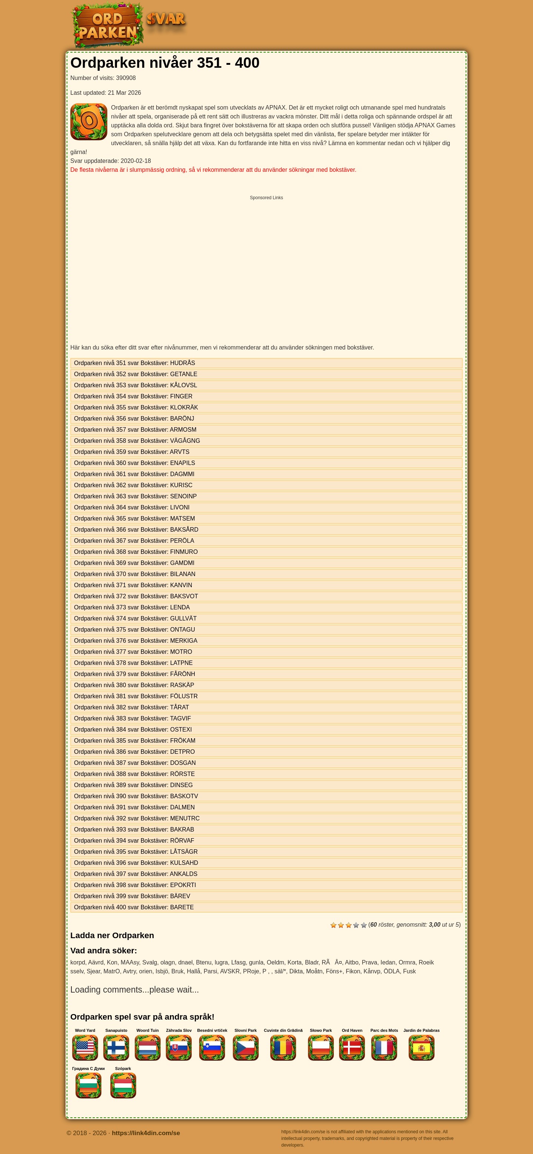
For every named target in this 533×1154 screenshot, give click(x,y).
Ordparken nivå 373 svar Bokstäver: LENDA (132, 607)
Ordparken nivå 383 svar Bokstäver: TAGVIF (132, 718)
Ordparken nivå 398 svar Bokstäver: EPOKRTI (135, 885)
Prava (369, 962)
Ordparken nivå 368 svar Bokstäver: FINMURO (136, 552)
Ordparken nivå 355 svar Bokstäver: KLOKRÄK (136, 407)
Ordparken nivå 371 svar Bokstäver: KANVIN (133, 585)
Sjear (93, 971)
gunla (256, 962)
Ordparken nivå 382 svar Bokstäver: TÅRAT (131, 707)
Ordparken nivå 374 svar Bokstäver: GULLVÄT (135, 618)
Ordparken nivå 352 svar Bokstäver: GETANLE (135, 374)
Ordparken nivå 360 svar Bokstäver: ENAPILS (134, 463)
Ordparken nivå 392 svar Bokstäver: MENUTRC (137, 818)
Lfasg (238, 962)
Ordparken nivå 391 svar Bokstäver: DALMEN (134, 807)
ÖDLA (391, 971)
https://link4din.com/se (146, 1133)
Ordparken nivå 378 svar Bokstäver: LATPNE (133, 663)
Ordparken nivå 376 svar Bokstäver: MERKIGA (135, 641)
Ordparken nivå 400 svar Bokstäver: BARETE (134, 907)
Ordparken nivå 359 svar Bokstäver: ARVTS (132, 452)
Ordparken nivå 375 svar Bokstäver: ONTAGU (134, 629)
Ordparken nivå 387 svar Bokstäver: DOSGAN (135, 763)
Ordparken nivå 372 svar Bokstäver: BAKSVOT (136, 596)
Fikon (353, 971)
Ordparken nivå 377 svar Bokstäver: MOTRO (133, 652)
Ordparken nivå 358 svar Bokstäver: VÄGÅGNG (137, 441)
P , (266, 971)
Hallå (193, 971)
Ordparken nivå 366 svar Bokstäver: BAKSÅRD (136, 529)
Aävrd (96, 962)
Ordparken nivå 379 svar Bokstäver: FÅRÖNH (134, 674)
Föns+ (334, 971)
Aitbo (351, 962)
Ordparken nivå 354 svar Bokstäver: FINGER (133, 396)
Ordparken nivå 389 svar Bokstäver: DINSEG (133, 785)
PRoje (251, 971)
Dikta (296, 971)
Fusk (409, 971)
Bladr (311, 962)
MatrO (112, 971)
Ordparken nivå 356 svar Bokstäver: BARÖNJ (134, 418)
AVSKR (230, 971)
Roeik (426, 962)
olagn (167, 962)
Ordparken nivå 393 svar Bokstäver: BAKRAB (134, 829)
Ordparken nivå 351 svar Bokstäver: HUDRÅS (134, 363)
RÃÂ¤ (332, 962)
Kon (112, 962)
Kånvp (371, 971)
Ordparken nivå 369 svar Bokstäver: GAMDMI (134, 563)
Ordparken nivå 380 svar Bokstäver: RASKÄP (134, 685)
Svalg (149, 962)
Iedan (388, 962)
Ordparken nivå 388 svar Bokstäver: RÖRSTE (134, 774)
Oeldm (275, 962)
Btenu (203, 962)
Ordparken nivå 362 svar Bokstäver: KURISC (133, 485)
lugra (221, 962)
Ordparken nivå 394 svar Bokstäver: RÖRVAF (134, 840)
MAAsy (130, 962)
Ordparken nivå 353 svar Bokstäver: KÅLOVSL (135, 385)
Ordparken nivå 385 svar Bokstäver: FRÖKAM (134, 740)
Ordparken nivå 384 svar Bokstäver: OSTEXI (133, 729)
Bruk (177, 971)
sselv (76, 971)
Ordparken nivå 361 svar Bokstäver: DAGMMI (134, 474)
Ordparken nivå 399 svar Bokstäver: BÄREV (132, 896)
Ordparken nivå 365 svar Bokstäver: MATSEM (134, 518)
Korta (295, 962)
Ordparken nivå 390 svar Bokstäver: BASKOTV (136, 796)
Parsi (210, 971)
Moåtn (314, 971)
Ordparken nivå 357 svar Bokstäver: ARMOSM (135, 430)
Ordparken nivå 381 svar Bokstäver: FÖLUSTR (136, 696)
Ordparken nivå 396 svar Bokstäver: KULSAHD (136, 863)
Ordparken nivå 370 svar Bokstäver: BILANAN (134, 574)
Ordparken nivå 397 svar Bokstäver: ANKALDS (136, 874)
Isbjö (161, 971)
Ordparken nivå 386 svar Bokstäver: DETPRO (134, 752)
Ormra (407, 962)
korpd (77, 962)
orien (145, 971)
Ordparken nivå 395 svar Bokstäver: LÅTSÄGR (136, 852)
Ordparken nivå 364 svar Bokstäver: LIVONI (132, 507)
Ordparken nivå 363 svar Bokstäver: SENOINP (135, 496)
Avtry (129, 971)
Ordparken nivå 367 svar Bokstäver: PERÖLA (134, 541)
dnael (185, 962)
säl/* (280, 971)
